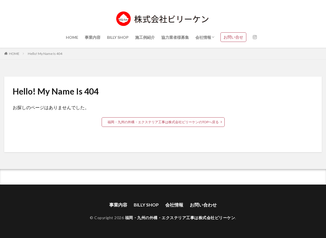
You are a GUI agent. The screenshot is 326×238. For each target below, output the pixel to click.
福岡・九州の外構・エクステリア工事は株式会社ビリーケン (180, 217)
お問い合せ (233, 37)
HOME (72, 37)
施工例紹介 (145, 37)
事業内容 (93, 37)
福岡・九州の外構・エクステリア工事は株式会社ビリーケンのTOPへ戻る (163, 122)
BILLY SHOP (118, 37)
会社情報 (203, 37)
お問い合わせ (203, 204)
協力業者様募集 (175, 37)
